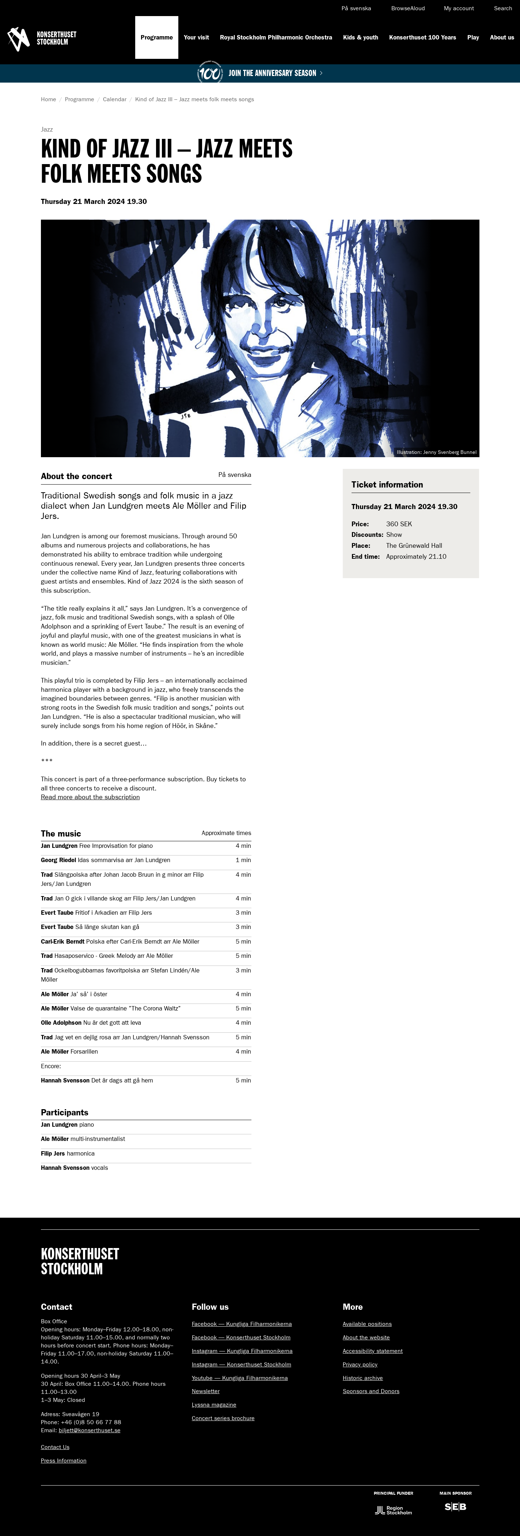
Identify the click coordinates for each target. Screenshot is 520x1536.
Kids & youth (360, 37)
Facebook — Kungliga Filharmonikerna (242, 1323)
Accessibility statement (373, 1350)
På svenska (356, 8)
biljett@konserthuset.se (90, 1430)
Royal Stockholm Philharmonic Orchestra (276, 37)
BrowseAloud (408, 8)
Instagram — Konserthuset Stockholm (241, 1364)
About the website (366, 1337)
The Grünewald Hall (414, 546)
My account (459, 8)
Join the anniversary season (276, 73)
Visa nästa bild (468, 338)
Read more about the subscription (90, 797)
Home (48, 99)
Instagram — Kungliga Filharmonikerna (242, 1350)
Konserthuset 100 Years (422, 37)
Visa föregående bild (52, 338)
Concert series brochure (223, 1418)
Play (473, 37)
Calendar (114, 99)
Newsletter (206, 1391)
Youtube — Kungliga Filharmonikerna (240, 1377)
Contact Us (55, 1447)
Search (503, 8)
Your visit (196, 37)
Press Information (64, 1460)
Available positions (367, 1323)
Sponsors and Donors (371, 1391)
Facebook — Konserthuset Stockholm (241, 1337)
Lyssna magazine (214, 1404)
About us (502, 37)
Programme (157, 37)
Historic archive (363, 1377)
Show (394, 535)
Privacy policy (360, 1364)
